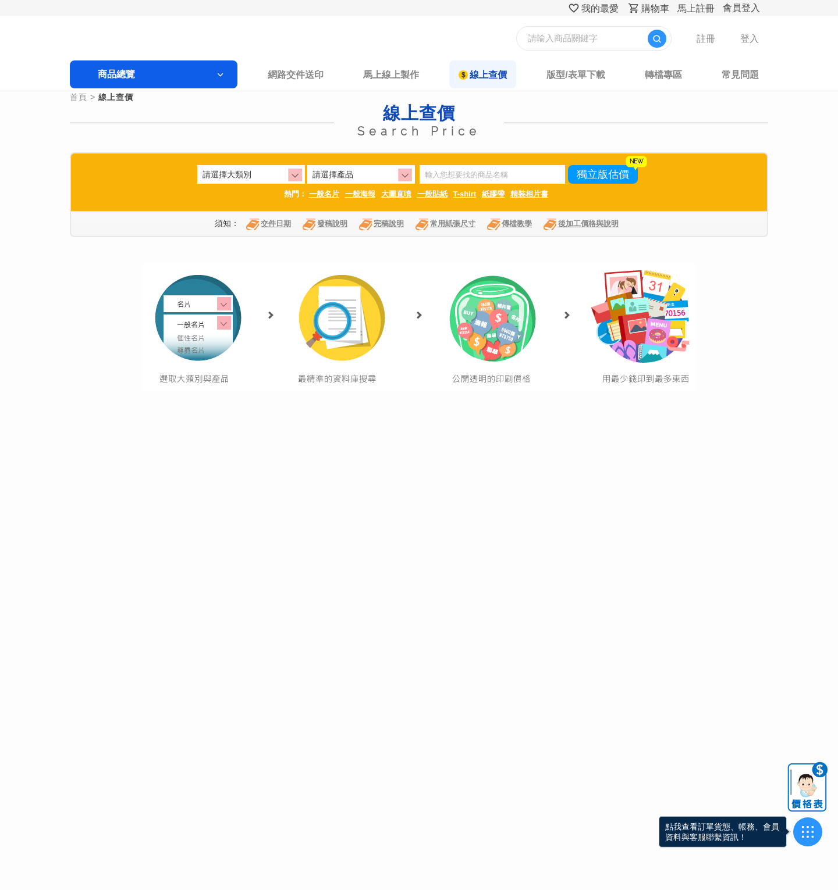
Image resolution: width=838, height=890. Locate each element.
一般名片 (324, 194)
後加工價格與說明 (581, 224)
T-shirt (465, 194)
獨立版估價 (603, 174)
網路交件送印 (296, 75)
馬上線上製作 (391, 75)
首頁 (78, 97)
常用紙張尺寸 (445, 224)
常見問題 (740, 75)
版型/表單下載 (575, 75)
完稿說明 (381, 224)
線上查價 (488, 75)
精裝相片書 (529, 194)
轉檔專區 (663, 75)
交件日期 (268, 224)
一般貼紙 (432, 194)
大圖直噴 (396, 194)
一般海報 (360, 194)
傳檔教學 (509, 224)
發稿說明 (325, 224)
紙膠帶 (493, 194)
